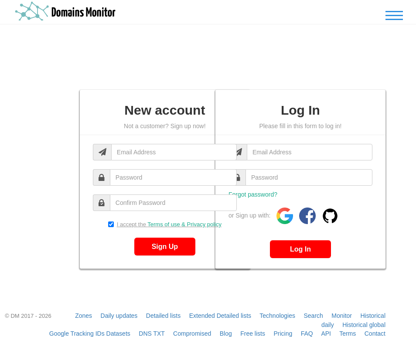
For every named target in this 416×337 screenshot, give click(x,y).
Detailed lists (163, 315)
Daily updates (119, 315)
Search (313, 315)
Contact (375, 333)
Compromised (192, 333)
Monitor (341, 315)
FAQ (307, 333)
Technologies (277, 315)
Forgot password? (252, 194)
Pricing (282, 333)
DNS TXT (151, 333)
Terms (347, 333)
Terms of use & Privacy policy (184, 224)
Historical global (363, 324)
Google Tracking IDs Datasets (89, 333)
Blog (226, 333)
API (326, 333)
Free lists (252, 333)
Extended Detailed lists (220, 315)
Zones (83, 315)
